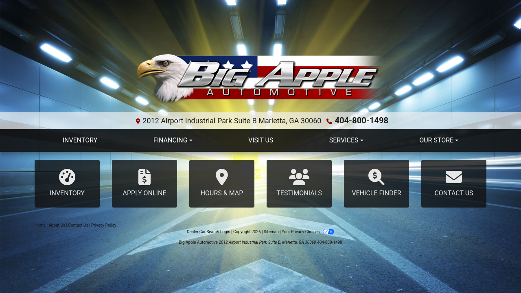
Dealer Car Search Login (208, 232)
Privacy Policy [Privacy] (103, 225)
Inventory (67, 183)
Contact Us (453, 183)
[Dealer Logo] (260, 79)
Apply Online (144, 183)
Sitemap (271, 232)
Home (40, 225)
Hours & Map (221, 183)
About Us (56, 225)
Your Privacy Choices (308, 232)
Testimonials (299, 183)
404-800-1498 (361, 120)
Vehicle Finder (376, 183)
